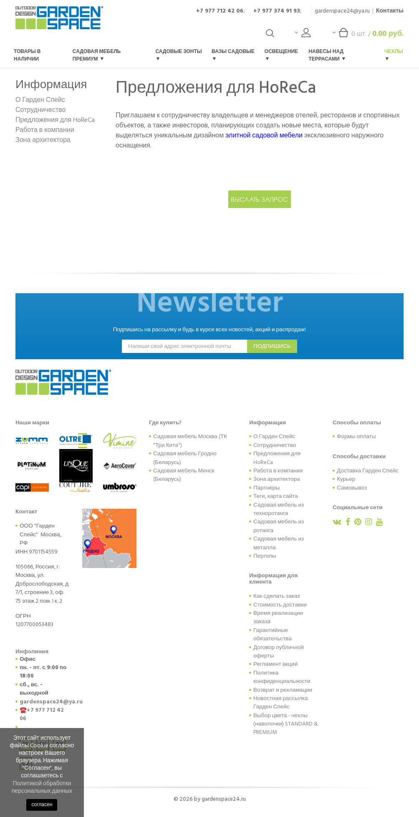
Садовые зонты (178, 54)
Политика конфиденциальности (281, 677)
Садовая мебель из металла (278, 543)
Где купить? (165, 422)
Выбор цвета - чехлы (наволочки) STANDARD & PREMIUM (285, 724)
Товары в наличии (27, 55)
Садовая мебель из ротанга (278, 526)
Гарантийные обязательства (272, 634)
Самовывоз (352, 487)
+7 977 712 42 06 (219, 10)
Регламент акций (275, 664)
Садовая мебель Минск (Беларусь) (184, 475)
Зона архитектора (43, 139)
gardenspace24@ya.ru (342, 10)
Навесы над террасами (326, 55)
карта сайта (283, 496)
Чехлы (393, 54)
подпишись (272, 346)
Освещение (281, 54)
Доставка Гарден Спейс (368, 470)
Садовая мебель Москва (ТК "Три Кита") (190, 440)
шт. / (368, 35)
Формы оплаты (356, 436)
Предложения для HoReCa (55, 119)
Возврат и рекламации (282, 690)
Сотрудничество (40, 109)
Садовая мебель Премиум (97, 55)
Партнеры (266, 487)
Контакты (390, 10)
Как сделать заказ (276, 596)
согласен (41, 805)
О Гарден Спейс (40, 99)
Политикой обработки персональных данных (42, 787)
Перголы (264, 556)
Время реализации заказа (278, 617)
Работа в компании (44, 129)
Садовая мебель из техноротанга (278, 509)
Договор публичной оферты (278, 651)
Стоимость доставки (280, 604)
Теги (259, 496)
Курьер (346, 479)
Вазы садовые (233, 54)
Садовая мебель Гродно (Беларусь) (185, 458)
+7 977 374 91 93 (276, 10)
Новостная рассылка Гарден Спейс (280, 702)
